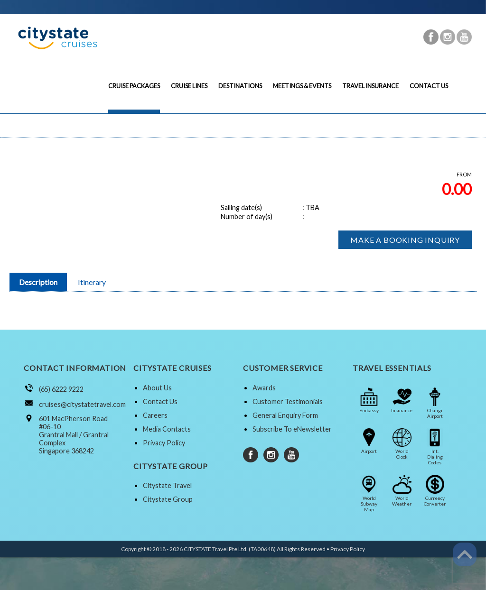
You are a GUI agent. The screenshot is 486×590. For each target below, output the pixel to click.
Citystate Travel (167, 485)
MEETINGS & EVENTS (302, 86)
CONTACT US (429, 86)
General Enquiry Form (285, 415)
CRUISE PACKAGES (134, 86)
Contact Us (160, 401)
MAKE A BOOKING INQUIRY (405, 239)
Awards (264, 388)
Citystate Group (168, 499)
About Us (157, 388)
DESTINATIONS (240, 86)
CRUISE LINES (189, 86)
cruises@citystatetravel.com (82, 404)
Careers (155, 415)
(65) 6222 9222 (61, 389)
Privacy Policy (164, 443)
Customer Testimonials (287, 401)
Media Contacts (167, 429)
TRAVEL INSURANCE (370, 86)
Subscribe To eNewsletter (292, 429)
